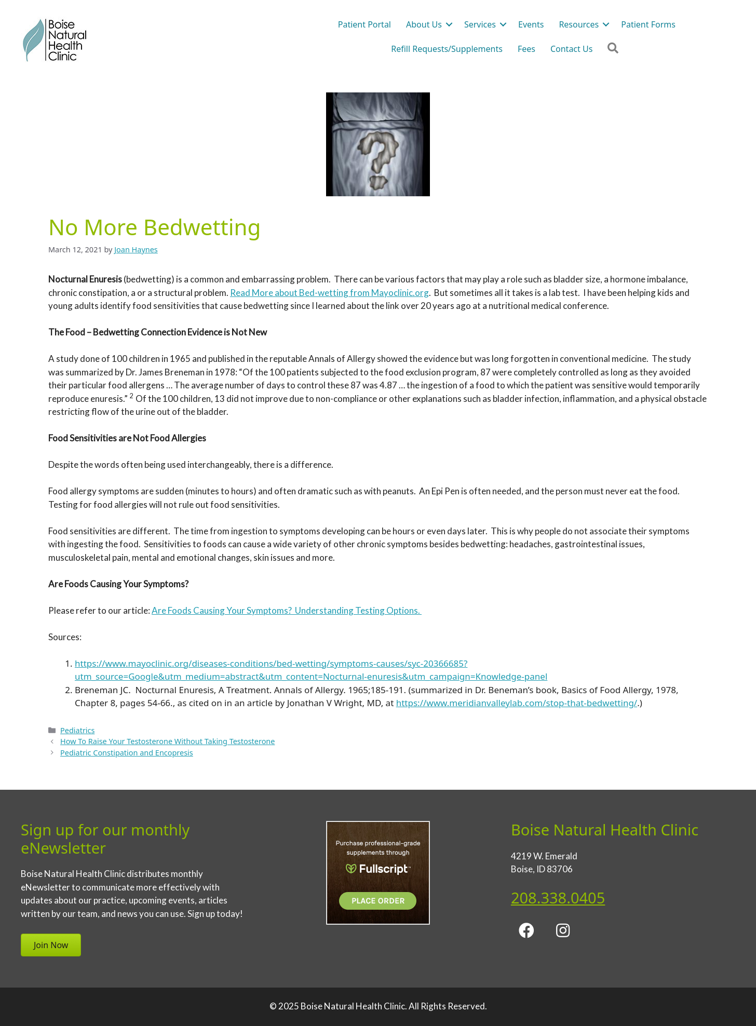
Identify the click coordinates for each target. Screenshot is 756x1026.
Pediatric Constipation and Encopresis (126, 753)
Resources (579, 24)
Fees (526, 49)
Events (531, 24)
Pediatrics (77, 730)
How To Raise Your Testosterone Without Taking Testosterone (167, 741)
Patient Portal (364, 24)
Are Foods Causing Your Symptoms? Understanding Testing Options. (287, 610)
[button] (526, 930)
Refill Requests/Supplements (447, 49)
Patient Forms (648, 24)
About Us (424, 24)
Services (480, 24)
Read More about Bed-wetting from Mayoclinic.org (329, 292)
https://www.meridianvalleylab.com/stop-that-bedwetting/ (516, 703)
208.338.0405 (558, 897)
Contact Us (571, 49)
